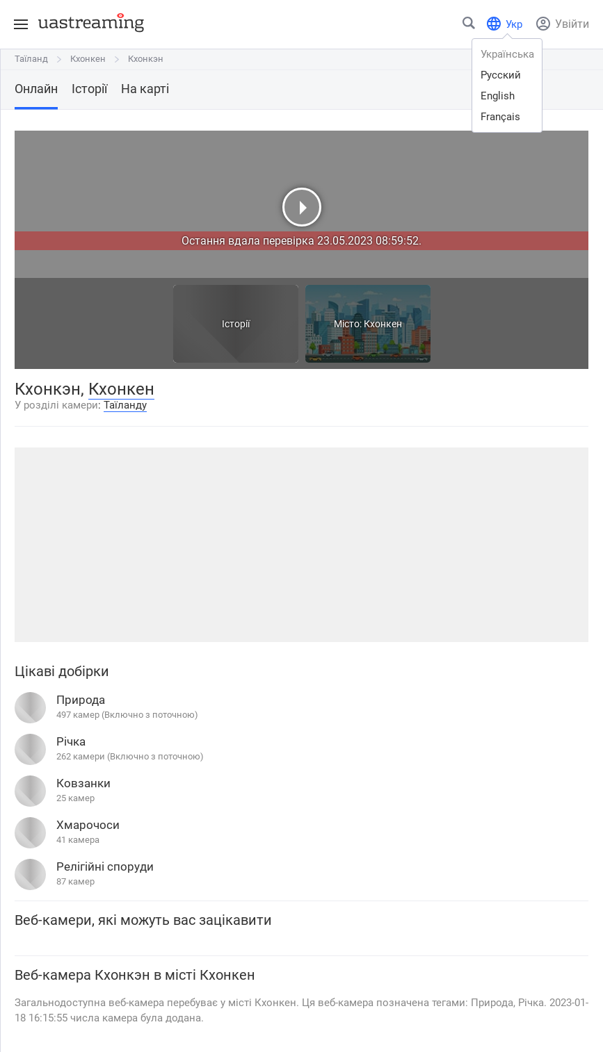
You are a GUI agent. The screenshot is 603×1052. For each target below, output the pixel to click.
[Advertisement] (301, 544)
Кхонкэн (145, 59)
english (498, 96)
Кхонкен (88, 59)
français (500, 116)
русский (501, 75)
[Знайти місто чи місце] (469, 26)
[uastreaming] (87, 22)
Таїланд (31, 59)
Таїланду (125, 405)
